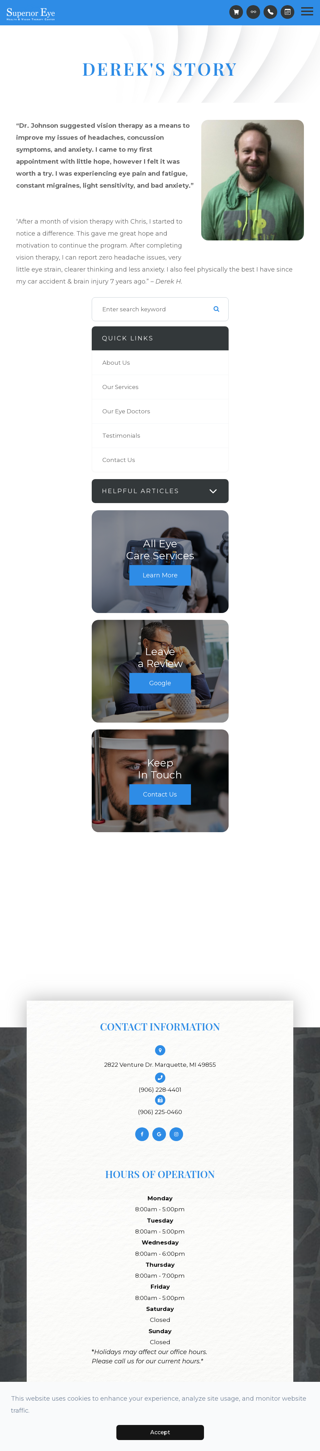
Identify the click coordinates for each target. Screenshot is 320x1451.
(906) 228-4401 (160, 1089)
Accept (160, 1432)
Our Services (120, 387)
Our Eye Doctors (126, 411)
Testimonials (121, 435)
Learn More (160, 575)
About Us (116, 362)
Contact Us (118, 459)
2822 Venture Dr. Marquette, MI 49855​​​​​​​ (160, 1064)
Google (160, 683)
